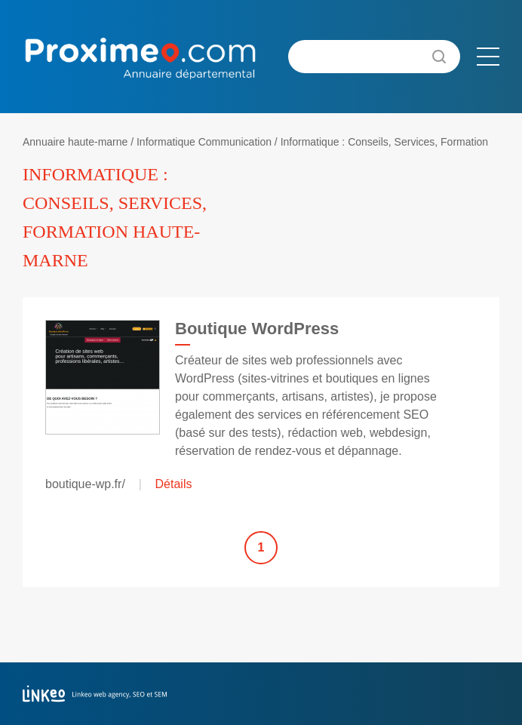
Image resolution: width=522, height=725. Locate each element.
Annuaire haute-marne (75, 142)
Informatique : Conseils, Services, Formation (384, 142)
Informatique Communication (204, 142)
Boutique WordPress (257, 328)
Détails (173, 484)
